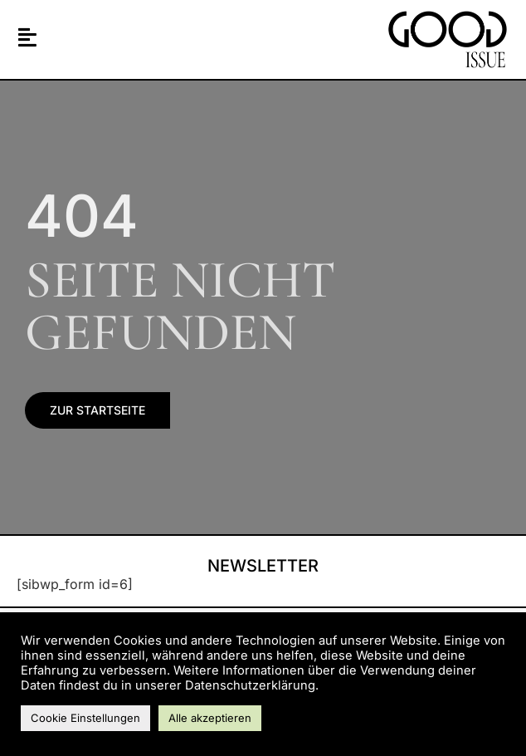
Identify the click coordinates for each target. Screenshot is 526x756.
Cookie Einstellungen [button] (85, 717)
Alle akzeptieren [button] (209, 717)
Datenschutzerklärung (250, 685)
